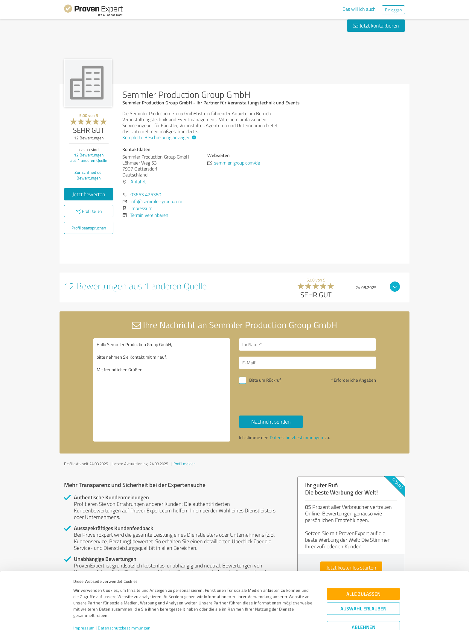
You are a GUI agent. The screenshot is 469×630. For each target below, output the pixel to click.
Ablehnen (363, 601)
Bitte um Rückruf (265, 380)
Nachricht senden (271, 421)
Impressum (84, 602)
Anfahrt (138, 181)
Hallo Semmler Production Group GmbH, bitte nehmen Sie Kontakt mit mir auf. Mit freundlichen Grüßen (161, 390)
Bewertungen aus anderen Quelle (88, 157)
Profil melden (184, 463)
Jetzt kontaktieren (376, 25)
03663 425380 (145, 194)
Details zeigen (276, 619)
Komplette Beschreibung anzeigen (158, 137)
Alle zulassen (363, 568)
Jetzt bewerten (88, 194)
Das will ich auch (359, 9)
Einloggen (393, 10)
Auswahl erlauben (363, 582)
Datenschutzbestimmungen (124, 602)
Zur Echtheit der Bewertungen (88, 175)
